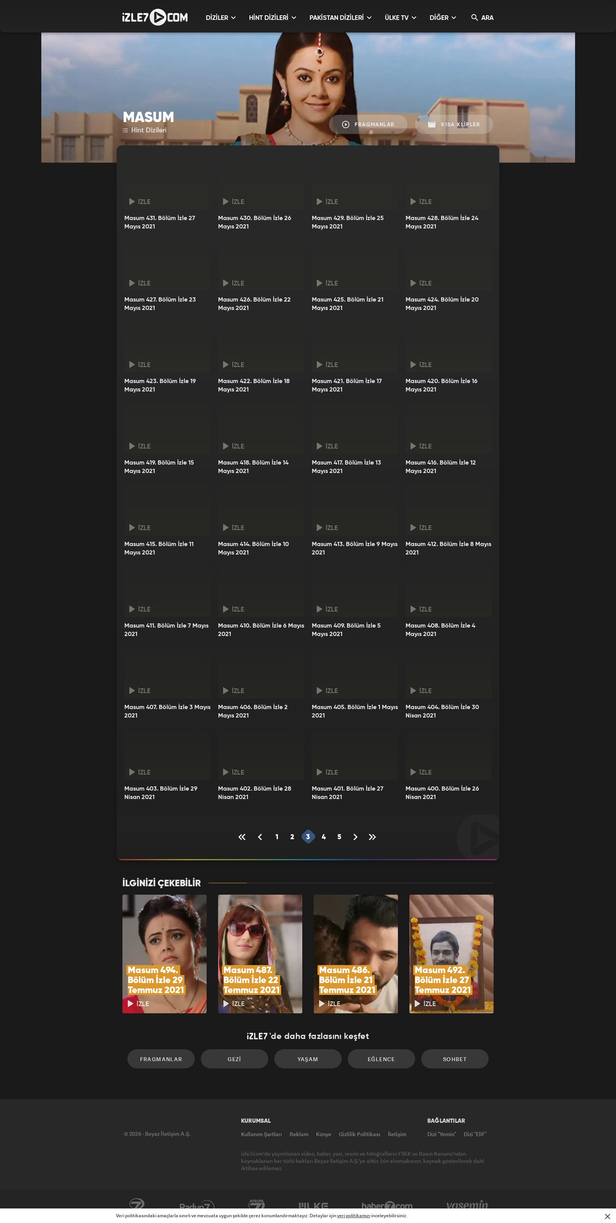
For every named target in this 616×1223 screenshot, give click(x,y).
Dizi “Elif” (475, 1134)
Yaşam (308, 1059)
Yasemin (468, 1206)
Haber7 (387, 1206)
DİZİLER (221, 17)
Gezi (234, 1059)
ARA (482, 17)
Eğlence (381, 1059)
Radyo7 (197, 1206)
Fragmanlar (368, 124)
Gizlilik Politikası (359, 1134)
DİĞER (443, 17)
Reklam (299, 1134)
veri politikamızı (353, 1215)
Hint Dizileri (144, 130)
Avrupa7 (256, 1206)
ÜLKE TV (400, 17)
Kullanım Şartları (261, 1134)
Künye (323, 1134)
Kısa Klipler (454, 124)
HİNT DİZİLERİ (272, 17)
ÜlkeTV (313, 1206)
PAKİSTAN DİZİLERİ (341, 17)
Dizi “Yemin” (441, 1134)
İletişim (397, 1134)
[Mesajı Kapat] (607, 1216)
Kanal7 (136, 1206)
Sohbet (455, 1059)
